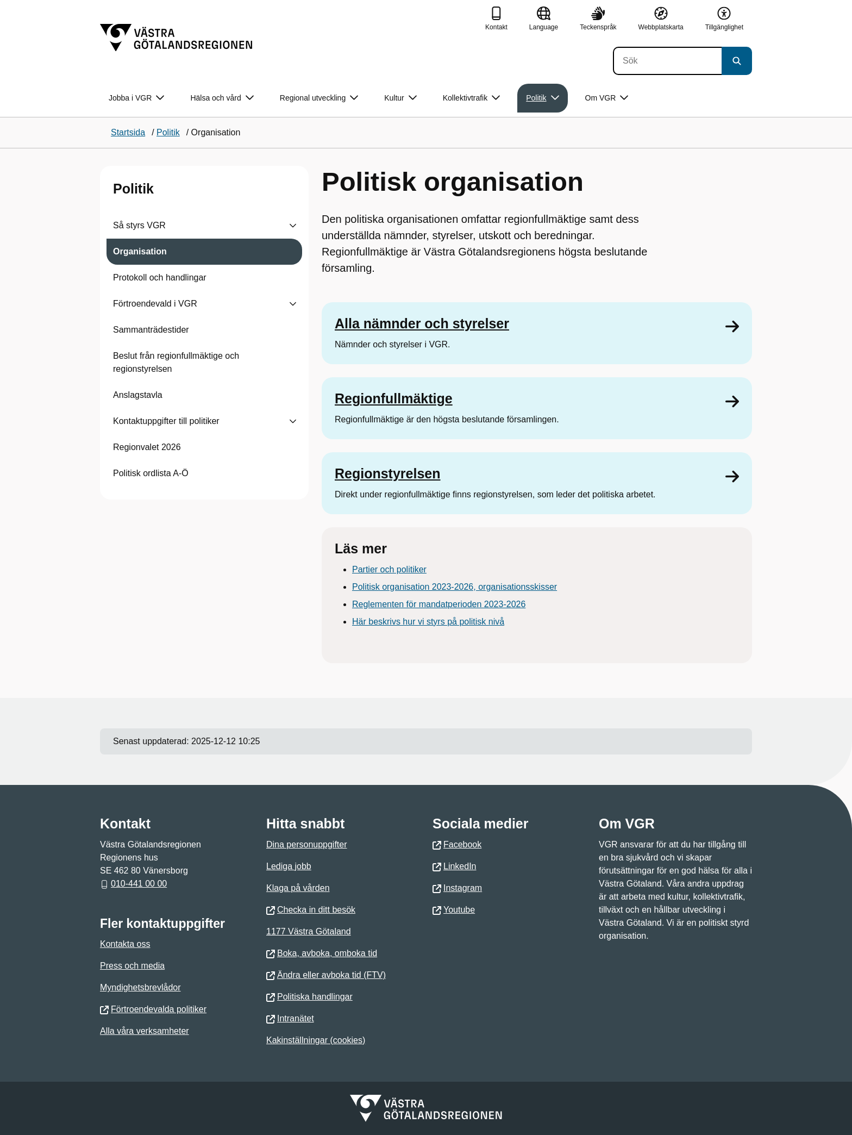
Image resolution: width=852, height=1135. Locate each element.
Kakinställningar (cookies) (315, 1040)
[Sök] (667, 61)
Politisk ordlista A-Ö (151, 473)
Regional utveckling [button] (319, 98)
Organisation (140, 251)
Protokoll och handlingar (159, 277)
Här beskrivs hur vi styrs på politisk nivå (428, 621)
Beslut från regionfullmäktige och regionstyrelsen (176, 362)
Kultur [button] (400, 98)
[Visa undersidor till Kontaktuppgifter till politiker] (293, 421)
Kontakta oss (125, 944)
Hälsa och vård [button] (221, 98)
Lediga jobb (288, 866)
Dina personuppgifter (306, 844)
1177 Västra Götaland (308, 931)
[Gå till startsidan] (176, 37)
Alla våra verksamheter (144, 1031)
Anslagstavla (137, 395)
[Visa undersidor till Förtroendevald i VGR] (293, 304)
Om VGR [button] (607, 98)
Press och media (132, 965)
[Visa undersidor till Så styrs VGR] (293, 225)
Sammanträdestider (151, 329)
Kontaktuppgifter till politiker (166, 421)
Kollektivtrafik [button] (471, 98)
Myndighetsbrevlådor (140, 987)
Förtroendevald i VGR (155, 303)
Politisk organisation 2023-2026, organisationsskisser (454, 586)
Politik (133, 188)
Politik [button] (542, 98)
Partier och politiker (389, 569)
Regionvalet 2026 (147, 447)
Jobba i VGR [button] (136, 98)
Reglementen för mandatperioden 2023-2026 (438, 604)
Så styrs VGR (139, 225)
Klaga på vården (298, 888)
